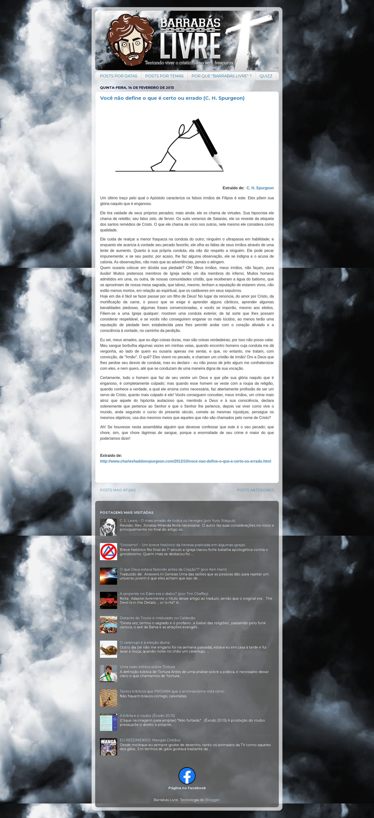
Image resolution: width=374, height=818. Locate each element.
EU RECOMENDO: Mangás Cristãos (150, 740)
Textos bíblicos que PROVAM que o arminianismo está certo (172, 691)
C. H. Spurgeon (260, 188)
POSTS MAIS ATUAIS (118, 490)
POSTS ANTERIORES (255, 490)
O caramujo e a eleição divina (145, 642)
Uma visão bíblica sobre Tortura (147, 667)
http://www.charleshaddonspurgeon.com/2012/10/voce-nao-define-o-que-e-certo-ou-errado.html (185, 461)
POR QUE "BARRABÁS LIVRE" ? (222, 76)
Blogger (212, 800)
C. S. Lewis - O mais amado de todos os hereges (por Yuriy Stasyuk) (177, 521)
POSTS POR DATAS (118, 76)
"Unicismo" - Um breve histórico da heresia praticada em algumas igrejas (182, 545)
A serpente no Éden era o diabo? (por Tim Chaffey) (164, 594)
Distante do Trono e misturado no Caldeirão (157, 618)
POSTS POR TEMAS (164, 76)
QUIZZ (266, 76)
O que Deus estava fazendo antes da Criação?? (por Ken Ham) (173, 569)
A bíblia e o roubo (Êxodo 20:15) (147, 715)
